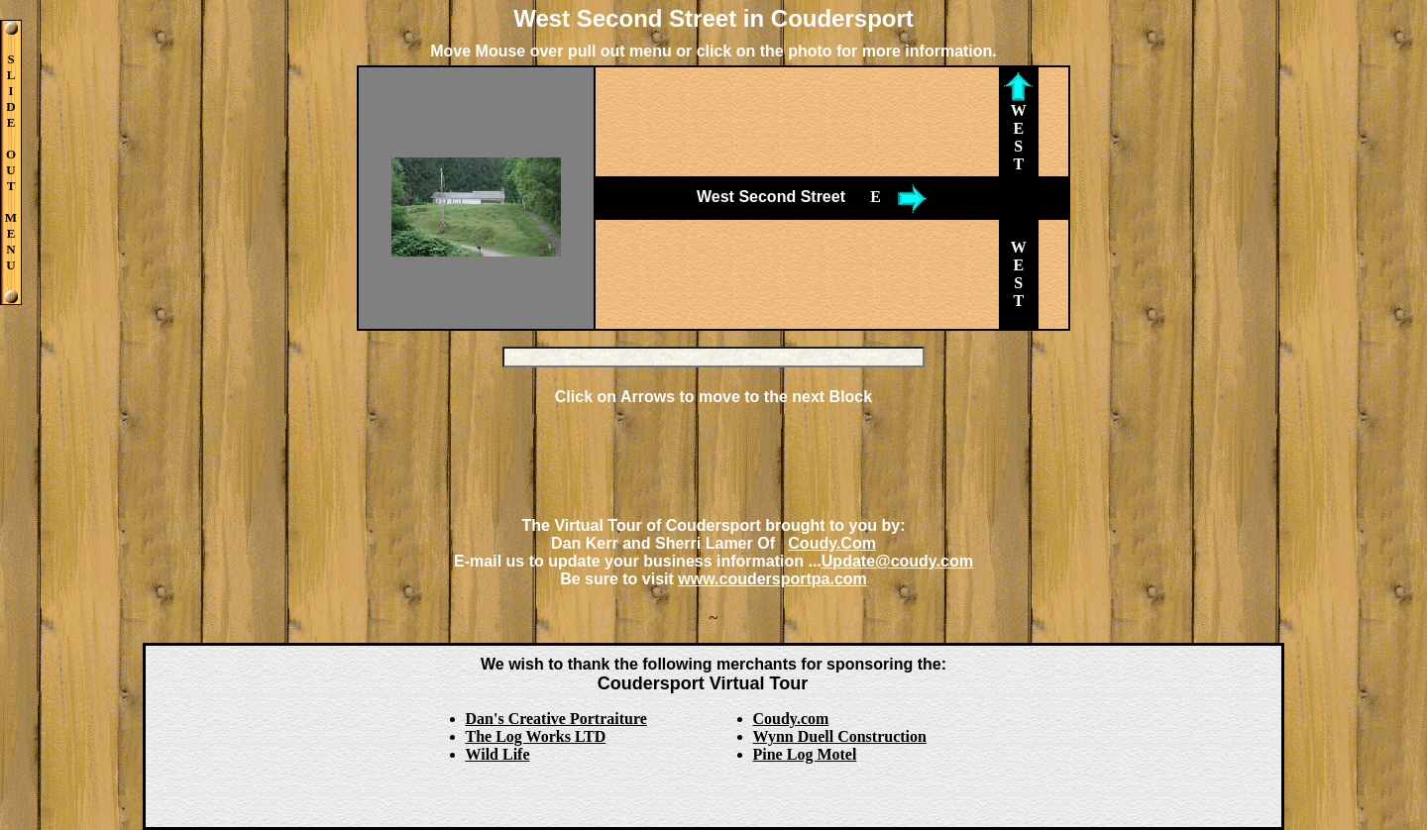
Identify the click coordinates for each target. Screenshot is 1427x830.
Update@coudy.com (897, 561)
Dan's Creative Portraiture (556, 718)
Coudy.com (791, 718)
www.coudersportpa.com (772, 579)
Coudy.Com (832, 543)
